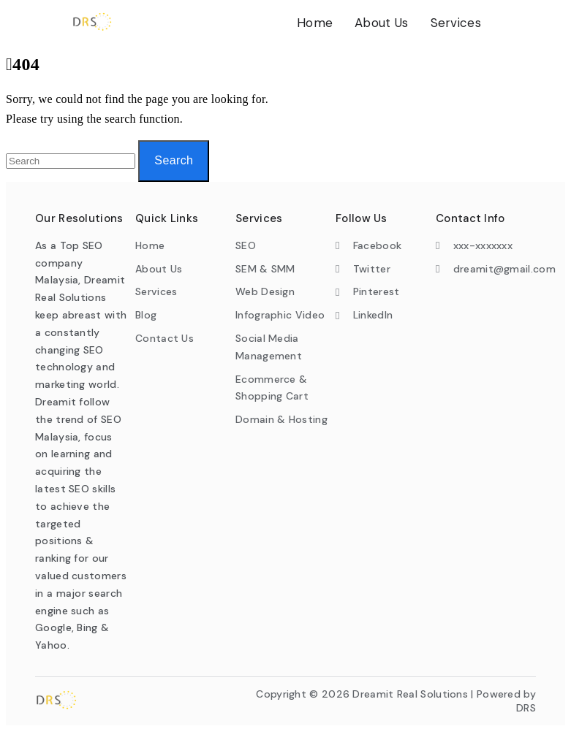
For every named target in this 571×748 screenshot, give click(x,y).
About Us (381, 23)
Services (456, 23)
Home (315, 23)
